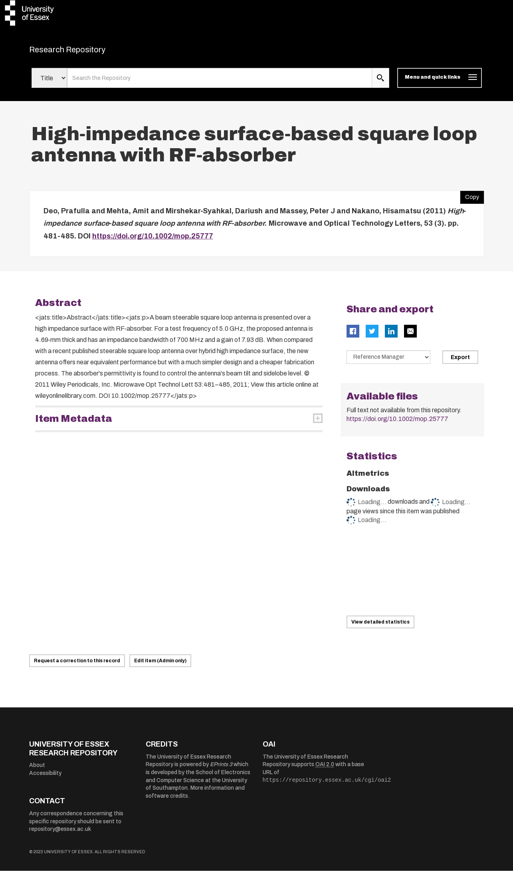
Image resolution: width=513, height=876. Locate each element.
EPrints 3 (221, 770)
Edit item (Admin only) (160, 666)
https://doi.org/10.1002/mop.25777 (152, 241)
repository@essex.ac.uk (60, 834)
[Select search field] (49, 83)
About (37, 770)
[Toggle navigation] (439, 83)
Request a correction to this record (77, 666)
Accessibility (45, 778)
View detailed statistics (380, 627)
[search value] (219, 83)
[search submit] (380, 83)
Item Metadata (73, 424)
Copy (469, 200)
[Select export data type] (388, 362)
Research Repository (85, 52)
